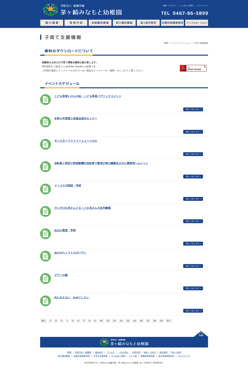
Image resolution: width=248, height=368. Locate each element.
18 (155, 321)
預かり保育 (176, 352)
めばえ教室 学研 (65, 230)
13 (121, 321)
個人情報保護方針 (166, 356)
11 (108, 321)
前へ (44, 321)
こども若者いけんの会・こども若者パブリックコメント (87, 96)
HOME (166, 43)
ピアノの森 (61, 275)
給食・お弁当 (150, 352)
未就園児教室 (100, 23)
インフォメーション (197, 23)
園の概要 (52, 23)
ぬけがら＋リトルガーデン (70, 253)
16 (141, 321)
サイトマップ (184, 356)
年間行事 (136, 352)
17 (148, 321)
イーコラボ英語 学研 (67, 186)
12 (115, 321)
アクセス (111, 352)
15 (134, 321)
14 (128, 321)
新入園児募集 (124, 23)
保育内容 (76, 23)
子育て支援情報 (100, 356)
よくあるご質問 (118, 356)
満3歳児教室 (148, 23)
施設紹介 (99, 352)
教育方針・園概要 (83, 352)
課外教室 (164, 352)
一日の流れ (123, 352)
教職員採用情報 (148, 356)
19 (161, 321)
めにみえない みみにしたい (71, 298)
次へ (169, 321)
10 (101, 321)
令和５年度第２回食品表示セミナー (75, 119)
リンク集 (133, 356)
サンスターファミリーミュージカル (75, 141)
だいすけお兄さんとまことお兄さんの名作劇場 (82, 208)
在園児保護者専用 (172, 23)
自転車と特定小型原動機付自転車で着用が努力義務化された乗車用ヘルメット (101, 163)
